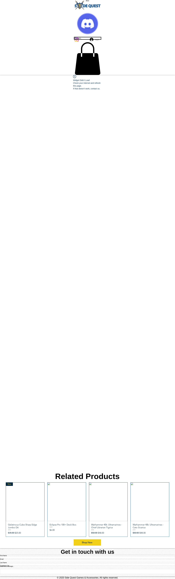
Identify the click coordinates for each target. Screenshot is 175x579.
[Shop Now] (87, 542)
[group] (87, 509)
